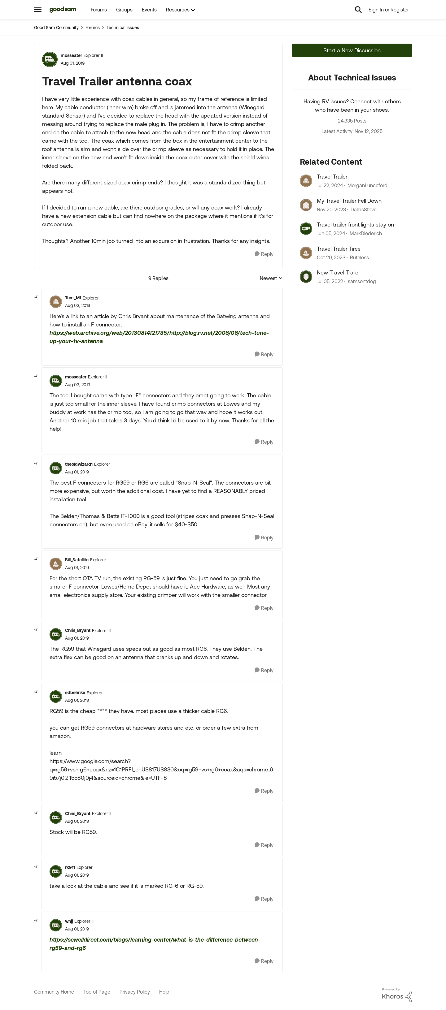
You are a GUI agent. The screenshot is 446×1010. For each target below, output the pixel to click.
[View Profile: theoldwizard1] (56, 468)
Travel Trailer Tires (339, 248)
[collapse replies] (36, 297)
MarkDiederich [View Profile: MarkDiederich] (366, 233)
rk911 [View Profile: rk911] (70, 867)
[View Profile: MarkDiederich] (306, 228)
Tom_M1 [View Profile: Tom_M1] (73, 297)
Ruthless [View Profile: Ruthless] (359, 257)
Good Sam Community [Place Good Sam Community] (56, 27)
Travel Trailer (332, 176)
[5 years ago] (330, 281)
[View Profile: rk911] (56, 871)
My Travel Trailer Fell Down (349, 200)
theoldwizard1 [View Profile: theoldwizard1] (79, 464)
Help (164, 992)
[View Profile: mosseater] (50, 59)
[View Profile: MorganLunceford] (306, 181)
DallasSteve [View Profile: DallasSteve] (364, 209)
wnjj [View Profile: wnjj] (69, 921)
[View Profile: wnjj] (56, 925)
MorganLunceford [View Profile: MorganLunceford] (367, 185)
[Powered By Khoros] (397, 995)
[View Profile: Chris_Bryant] (56, 634)
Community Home (54, 992)
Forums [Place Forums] (92, 27)
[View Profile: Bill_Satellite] (56, 564)
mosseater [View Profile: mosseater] (71, 55)
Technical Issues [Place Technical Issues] (123, 27)
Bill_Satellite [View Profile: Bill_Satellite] (77, 559)
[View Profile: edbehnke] (56, 696)
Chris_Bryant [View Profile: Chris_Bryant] (77, 630)
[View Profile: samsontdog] (306, 276)
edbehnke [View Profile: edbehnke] (75, 692)
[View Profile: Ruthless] (306, 253)
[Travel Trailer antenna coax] (77, 305)
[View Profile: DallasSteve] (306, 205)
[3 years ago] (331, 209)
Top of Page (96, 992)
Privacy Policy (135, 992)
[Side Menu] (38, 9)
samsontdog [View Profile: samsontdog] (362, 281)
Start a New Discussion (352, 50)
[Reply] (264, 254)
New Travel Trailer (338, 272)
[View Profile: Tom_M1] (56, 302)
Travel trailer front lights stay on (355, 224)
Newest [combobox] (271, 278)
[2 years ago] (330, 185)
